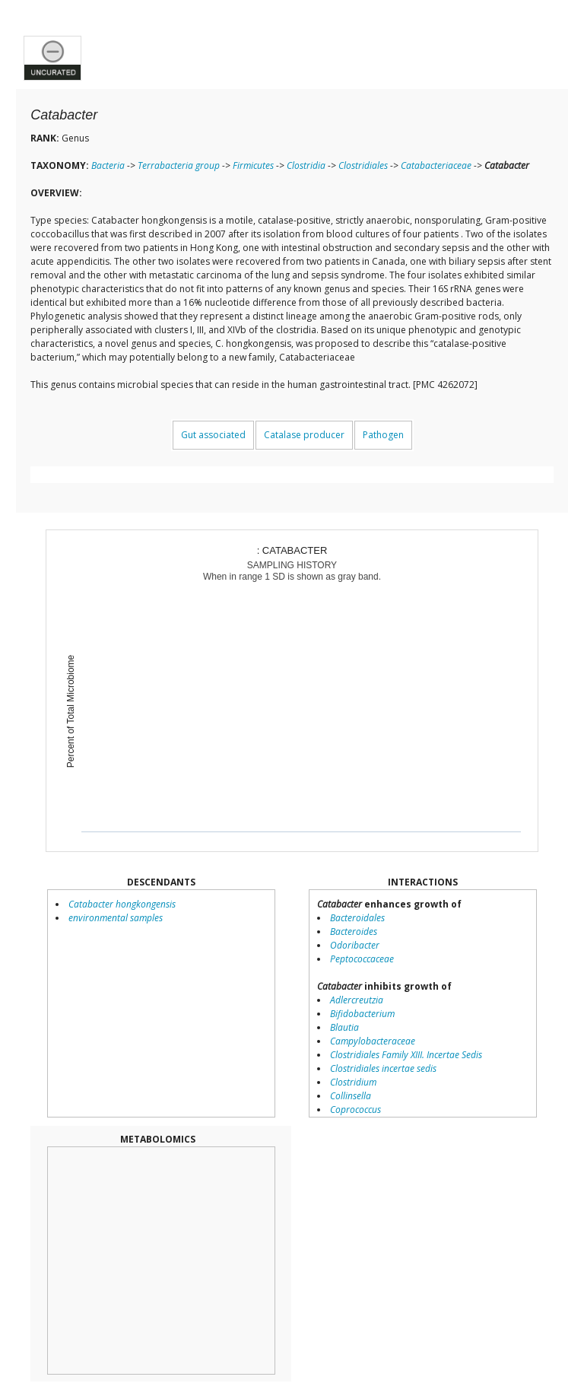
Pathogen (383, 434)
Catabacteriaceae (436, 165)
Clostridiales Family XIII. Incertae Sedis (406, 1054)
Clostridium (353, 1082)
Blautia (344, 1027)
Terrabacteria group (179, 165)
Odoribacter (354, 945)
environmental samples (115, 917)
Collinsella (350, 1095)
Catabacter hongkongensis (122, 904)
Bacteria (108, 165)
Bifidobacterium (362, 1013)
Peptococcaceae (362, 958)
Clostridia (306, 165)
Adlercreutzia (356, 1000)
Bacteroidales (357, 917)
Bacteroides (353, 931)
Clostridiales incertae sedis (383, 1068)
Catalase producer (304, 434)
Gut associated (213, 434)
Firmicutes (253, 165)
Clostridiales (363, 165)
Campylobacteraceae (372, 1041)
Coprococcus (355, 1109)
